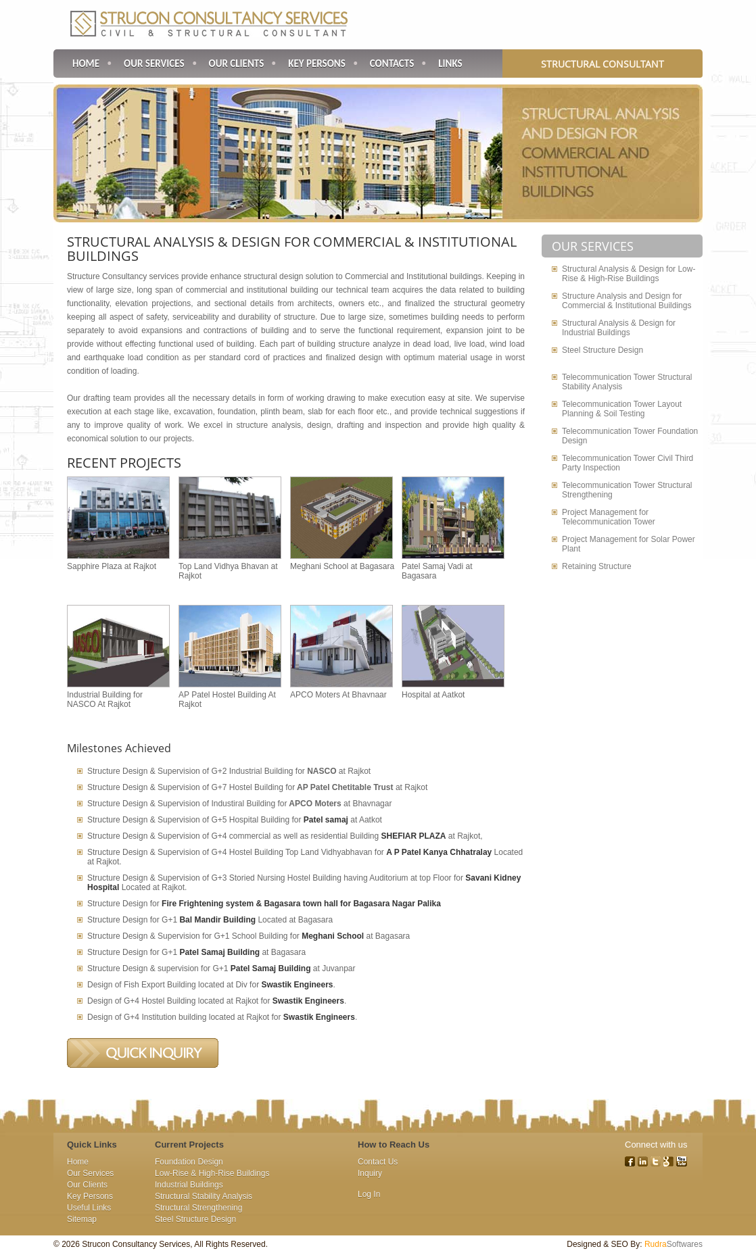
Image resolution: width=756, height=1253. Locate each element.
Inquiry (370, 1173)
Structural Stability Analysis (203, 1196)
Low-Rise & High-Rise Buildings (212, 1173)
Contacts (392, 63)
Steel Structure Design (602, 350)
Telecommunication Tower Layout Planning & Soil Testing (622, 408)
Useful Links (89, 1207)
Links (450, 63)
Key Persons (317, 63)
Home (85, 63)
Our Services (154, 63)
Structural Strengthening (198, 1207)
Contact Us (378, 1161)
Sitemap (82, 1219)
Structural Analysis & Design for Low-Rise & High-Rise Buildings (628, 273)
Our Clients (236, 63)
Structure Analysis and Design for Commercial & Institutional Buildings (626, 300)
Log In (369, 1194)
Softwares (673, 1244)
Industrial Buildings (189, 1184)
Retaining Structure (597, 566)
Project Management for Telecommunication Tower (608, 517)
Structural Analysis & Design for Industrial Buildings (619, 327)
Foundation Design (189, 1161)
